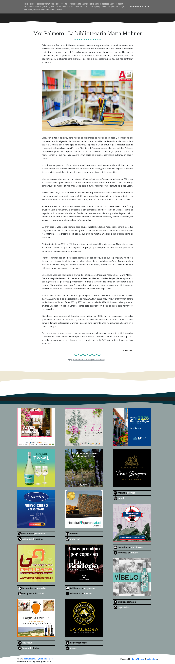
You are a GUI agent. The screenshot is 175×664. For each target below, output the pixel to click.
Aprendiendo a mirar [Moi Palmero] (88, 359)
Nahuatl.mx (152, 659)
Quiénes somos (45, 659)
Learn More (136, 6)
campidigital (30, 659)
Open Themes (138, 659)
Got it (148, 6)
